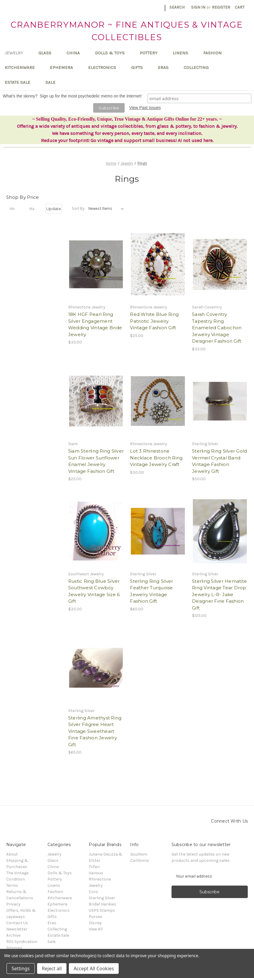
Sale (50, 82)
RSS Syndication (21, 941)
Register (221, 7)
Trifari (94, 866)
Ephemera (64, 67)
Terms (12, 885)
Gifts (139, 67)
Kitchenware (22, 67)
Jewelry (17, 53)
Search (177, 7)
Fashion (215, 53)
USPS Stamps (102, 910)
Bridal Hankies (102, 904)
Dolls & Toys (112, 53)
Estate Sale (20, 82)
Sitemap (14, 947)
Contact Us (17, 922)
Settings (21, 968)
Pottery (151, 53)
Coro (93, 891)
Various (96, 872)
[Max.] (34, 208)
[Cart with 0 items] (239, 7)
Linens (183, 53)
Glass (47, 53)
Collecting (199, 67)
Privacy (13, 904)
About (12, 854)
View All (96, 929)
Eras (166, 67)
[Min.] (14, 208)
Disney (95, 922)
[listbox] (107, 208)
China (75, 53)
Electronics (105, 67)
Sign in (198, 7)
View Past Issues (145, 107)
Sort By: (78, 208)
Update (53, 208)
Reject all (52, 968)
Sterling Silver (102, 897)
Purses (95, 916)
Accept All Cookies (94, 968)
